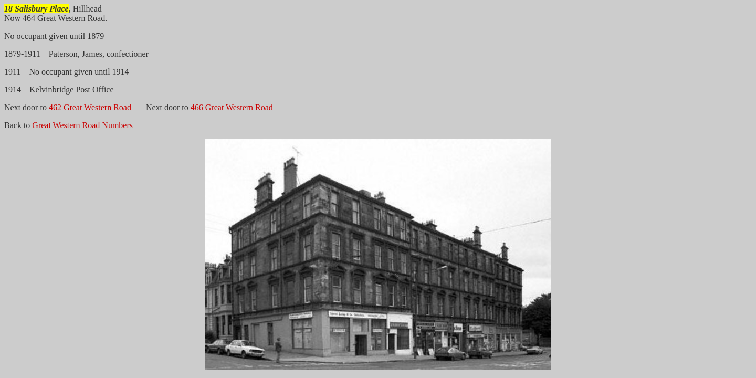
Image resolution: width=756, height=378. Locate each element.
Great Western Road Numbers (82, 125)
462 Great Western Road (90, 107)
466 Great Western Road (232, 107)
